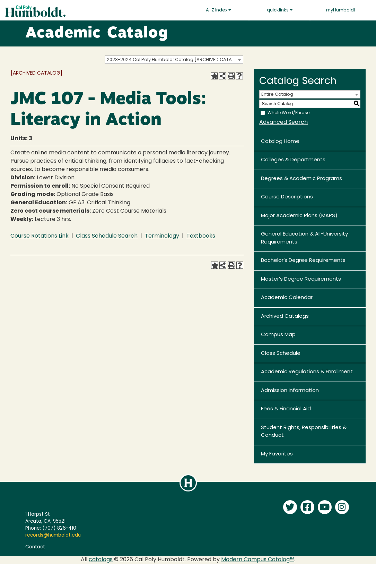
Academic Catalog (96, 33)
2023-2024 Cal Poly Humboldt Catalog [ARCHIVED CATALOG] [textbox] (175, 60)
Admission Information (290, 390)
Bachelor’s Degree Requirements (303, 260)
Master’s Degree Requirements (301, 279)
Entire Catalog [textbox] (277, 94)
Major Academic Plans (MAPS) (299, 216)
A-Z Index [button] (218, 10)
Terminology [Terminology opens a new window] (162, 236)
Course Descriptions (287, 197)
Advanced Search (283, 122)
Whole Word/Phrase (288, 113)
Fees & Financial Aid (286, 409)
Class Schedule (280, 353)
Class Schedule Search (107, 236)
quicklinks (279, 10)
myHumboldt (340, 10)
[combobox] (174, 59)
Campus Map (278, 334)
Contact (35, 547)
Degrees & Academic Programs (301, 178)
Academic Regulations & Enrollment (307, 372)
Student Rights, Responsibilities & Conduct (304, 431)
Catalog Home (280, 141)
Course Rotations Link (39, 236)
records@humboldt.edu (53, 535)
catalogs (101, 560)
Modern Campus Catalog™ (257, 560)
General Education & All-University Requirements (304, 238)
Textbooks (200, 236)
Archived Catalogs (285, 316)
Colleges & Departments (293, 160)
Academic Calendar (287, 297)
